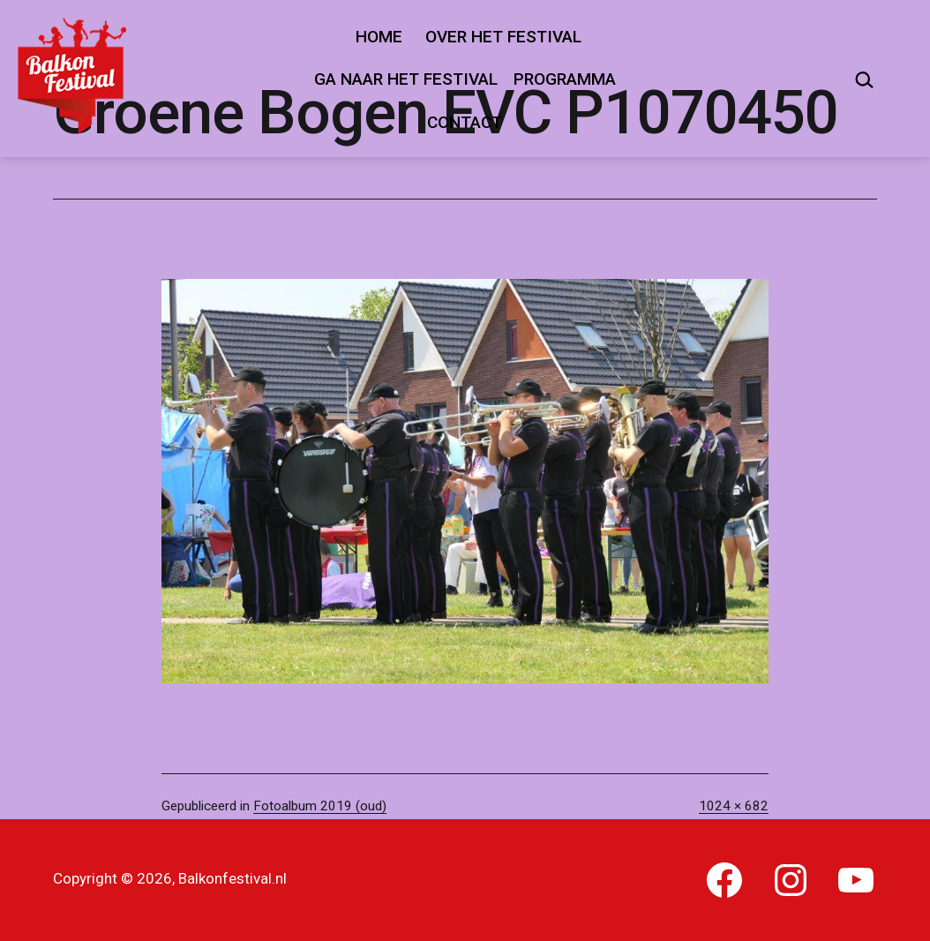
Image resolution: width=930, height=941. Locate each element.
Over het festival (503, 36)
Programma (565, 79)
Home (379, 36)
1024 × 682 (734, 806)
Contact (464, 122)
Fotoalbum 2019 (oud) (319, 806)
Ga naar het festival (406, 79)
